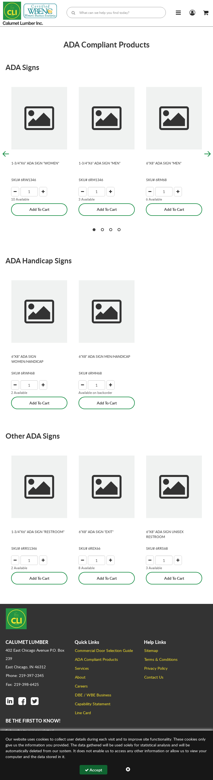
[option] (39, 146)
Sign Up (195, 743)
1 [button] (94, 229)
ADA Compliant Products (96, 659)
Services (82, 668)
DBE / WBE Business (93, 695)
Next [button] (207, 154)
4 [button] (119, 229)
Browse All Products (127, 771)
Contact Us (153, 677)
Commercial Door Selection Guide (104, 650)
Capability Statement (92, 703)
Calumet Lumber (65, 771)
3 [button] (110, 229)
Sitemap (151, 650)
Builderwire (166, 771)
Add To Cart (39, 209)
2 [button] (102, 229)
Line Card (83, 712)
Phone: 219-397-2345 (25, 675)
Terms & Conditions (161, 659)
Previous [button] (5, 154)
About (80, 677)
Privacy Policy (156, 668)
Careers (81, 686)
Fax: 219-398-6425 (22, 684)
